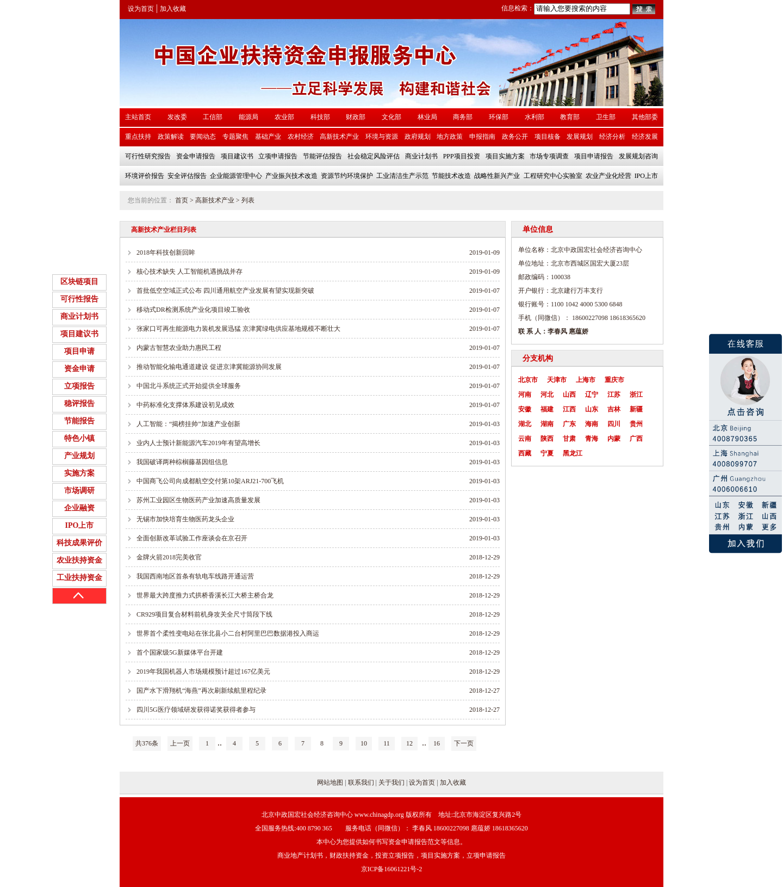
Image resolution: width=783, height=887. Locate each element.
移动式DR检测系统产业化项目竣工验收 (193, 309)
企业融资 (79, 508)
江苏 (613, 394)
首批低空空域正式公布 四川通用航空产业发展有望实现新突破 (225, 290)
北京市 (528, 380)
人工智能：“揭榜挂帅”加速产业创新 (188, 424)
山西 (569, 394)
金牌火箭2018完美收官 (169, 557)
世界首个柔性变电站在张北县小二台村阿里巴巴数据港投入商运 (227, 633)
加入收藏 (173, 9)
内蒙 (613, 438)
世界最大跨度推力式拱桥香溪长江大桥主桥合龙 (205, 595)
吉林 (613, 409)
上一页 (180, 743)
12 (409, 743)
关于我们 (391, 782)
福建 (547, 409)
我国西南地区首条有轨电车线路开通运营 (195, 576)
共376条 (146, 743)
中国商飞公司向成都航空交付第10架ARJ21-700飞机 (210, 481)
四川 (613, 424)
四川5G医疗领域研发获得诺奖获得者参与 (196, 709)
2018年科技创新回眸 (165, 252)
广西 (636, 438)
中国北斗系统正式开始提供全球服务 (188, 386)
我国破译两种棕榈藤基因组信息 (182, 462)
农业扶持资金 (79, 560)
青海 (591, 438)
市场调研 (79, 490)
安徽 (524, 409)
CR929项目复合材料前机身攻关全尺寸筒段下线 (204, 614)
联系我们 (361, 782)
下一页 (464, 743)
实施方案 (79, 473)
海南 (591, 424)
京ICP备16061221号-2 (391, 869)
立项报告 (79, 386)
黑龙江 (572, 453)
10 (364, 743)
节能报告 (79, 421)
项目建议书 (79, 334)
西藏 (524, 453)
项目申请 (79, 351)
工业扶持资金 (79, 578)
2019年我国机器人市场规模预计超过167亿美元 (203, 671)
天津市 (557, 380)
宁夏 (547, 453)
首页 (181, 200)
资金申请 (79, 369)
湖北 (524, 424)
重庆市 (614, 380)
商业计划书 (79, 316)
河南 (524, 394)
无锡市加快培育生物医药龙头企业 (185, 519)
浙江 (636, 394)
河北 (547, 394)
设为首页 (141, 9)
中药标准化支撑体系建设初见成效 (185, 405)
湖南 (547, 424)
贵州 (636, 424)
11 (386, 743)
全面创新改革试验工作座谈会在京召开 (191, 538)
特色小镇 (79, 438)
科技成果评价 (79, 543)
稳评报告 (79, 403)
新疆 (636, 409)
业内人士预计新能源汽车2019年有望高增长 (198, 443)
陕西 (547, 438)
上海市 (585, 380)
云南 (524, 438)
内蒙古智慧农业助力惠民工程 (178, 348)
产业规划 (79, 456)
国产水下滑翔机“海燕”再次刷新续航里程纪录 (201, 690)
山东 (591, 409)
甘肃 (569, 438)
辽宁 (591, 394)
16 (436, 743)
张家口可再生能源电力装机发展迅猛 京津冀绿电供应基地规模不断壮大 (238, 328)
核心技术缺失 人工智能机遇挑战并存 (189, 271)
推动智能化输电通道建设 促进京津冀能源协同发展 (209, 367)
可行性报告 (79, 299)
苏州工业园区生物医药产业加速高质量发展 (198, 500)
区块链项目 (79, 282)
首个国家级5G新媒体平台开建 (179, 652)
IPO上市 (79, 525)
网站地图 (330, 782)
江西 (569, 409)
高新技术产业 (214, 200)
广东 (569, 424)
